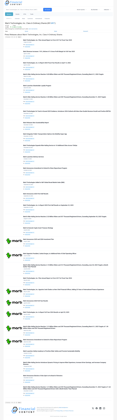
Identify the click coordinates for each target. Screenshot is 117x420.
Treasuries (47, 18)
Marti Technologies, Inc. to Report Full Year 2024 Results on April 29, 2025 (46, 312)
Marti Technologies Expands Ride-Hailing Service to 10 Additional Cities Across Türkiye (50, 145)
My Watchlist (94, 9)
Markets (9, 14)
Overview (17, 18)
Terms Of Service (69, 410)
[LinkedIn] (100, 410)
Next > (19, 37)
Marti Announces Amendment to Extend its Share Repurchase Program (45, 339)
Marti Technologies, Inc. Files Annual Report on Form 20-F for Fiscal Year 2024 (47, 278)
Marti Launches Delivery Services (33, 157)
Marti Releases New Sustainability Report (36, 122)
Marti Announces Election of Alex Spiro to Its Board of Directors (42, 375)
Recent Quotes (81, 9)
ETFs (24, 14)
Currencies (30, 18)
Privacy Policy (59, 410)
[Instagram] (104, 410)
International (38, 18)
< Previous (8, 37)
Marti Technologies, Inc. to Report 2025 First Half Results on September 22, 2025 (48, 205)
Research (85, 31)
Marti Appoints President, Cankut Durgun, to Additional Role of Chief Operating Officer (49, 253)
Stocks (17, 14)
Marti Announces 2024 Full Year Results (35, 301)
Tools (31, 14)
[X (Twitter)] (93, 410)
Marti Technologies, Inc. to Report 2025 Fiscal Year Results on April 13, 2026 (47, 63)
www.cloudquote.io (63, 407)
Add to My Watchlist (35, 29)
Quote (26, 31)
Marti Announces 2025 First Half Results (35, 194)
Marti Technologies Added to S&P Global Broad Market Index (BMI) (44, 182)
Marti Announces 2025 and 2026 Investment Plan (38, 239)
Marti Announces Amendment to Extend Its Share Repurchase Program (45, 168)
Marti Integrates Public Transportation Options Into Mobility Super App (45, 134)
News (23, 18)
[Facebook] (96, 410)
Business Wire (27, 46)
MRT (53, 23)
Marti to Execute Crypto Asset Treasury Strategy (38, 228)
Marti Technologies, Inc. (30, 44)
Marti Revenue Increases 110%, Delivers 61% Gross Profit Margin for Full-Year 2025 (49, 51)
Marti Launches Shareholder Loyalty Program (37, 85)
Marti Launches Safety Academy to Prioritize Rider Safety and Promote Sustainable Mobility (51, 351)
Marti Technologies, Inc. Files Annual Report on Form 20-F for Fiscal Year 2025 (47, 40)
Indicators (106, 9)
